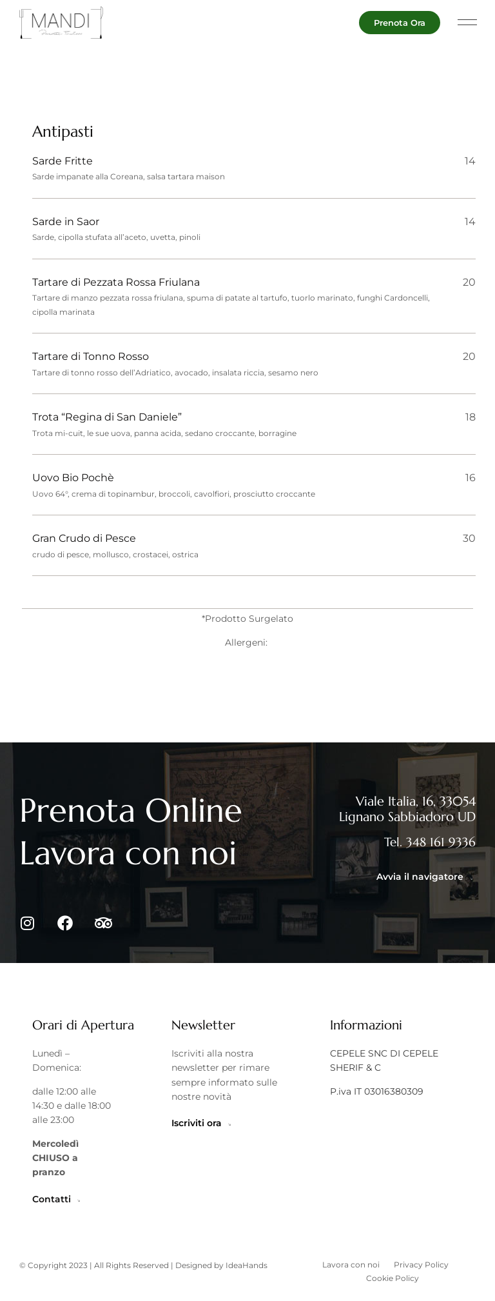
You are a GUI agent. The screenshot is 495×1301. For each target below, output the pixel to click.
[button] (467, 22)
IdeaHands (246, 1277)
